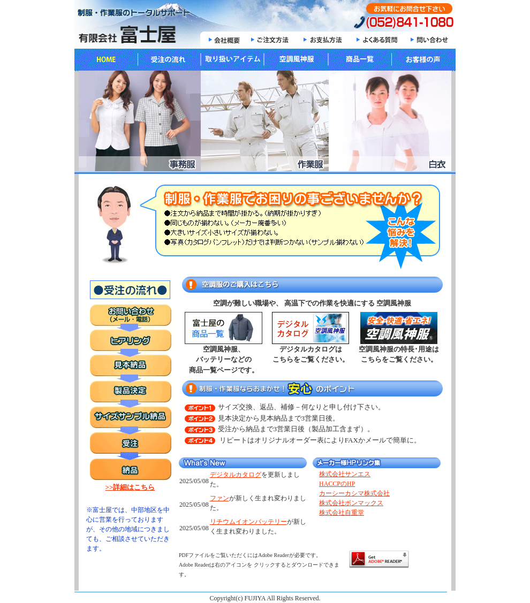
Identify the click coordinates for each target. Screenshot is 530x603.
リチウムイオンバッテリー (248, 521)
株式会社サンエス (344, 474)
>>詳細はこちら (130, 487)
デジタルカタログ (235, 474)
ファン (219, 498)
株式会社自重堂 (341, 512)
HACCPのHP (337, 483)
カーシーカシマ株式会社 (354, 493)
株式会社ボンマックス (351, 503)
